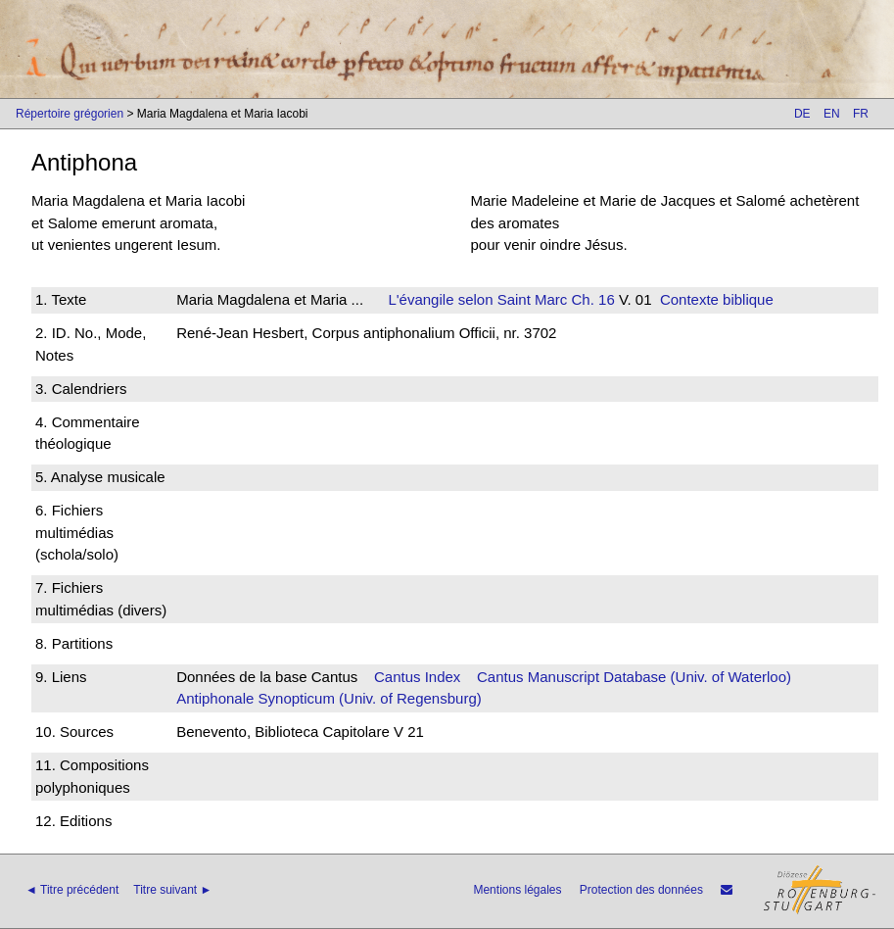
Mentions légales (517, 890)
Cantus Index (417, 676)
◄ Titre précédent (71, 890)
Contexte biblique (717, 299)
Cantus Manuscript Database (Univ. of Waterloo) (634, 676)
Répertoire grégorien (69, 114)
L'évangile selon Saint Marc (477, 299)
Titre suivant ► (172, 890)
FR (861, 114)
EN (831, 114)
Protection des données (641, 890)
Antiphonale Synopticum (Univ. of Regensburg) (329, 698)
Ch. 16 (590, 299)
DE (802, 114)
